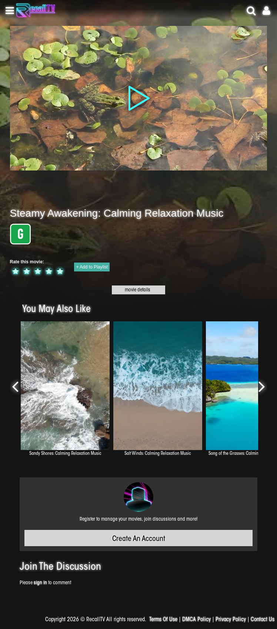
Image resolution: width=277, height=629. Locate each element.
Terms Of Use (163, 620)
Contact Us (262, 620)
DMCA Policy (196, 620)
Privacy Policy (231, 620)
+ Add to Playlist (92, 267)
